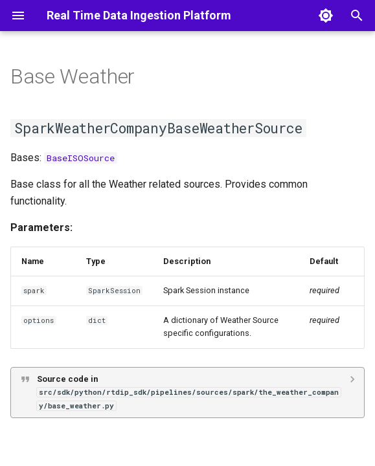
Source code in (189, 392)
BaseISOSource (81, 158)
